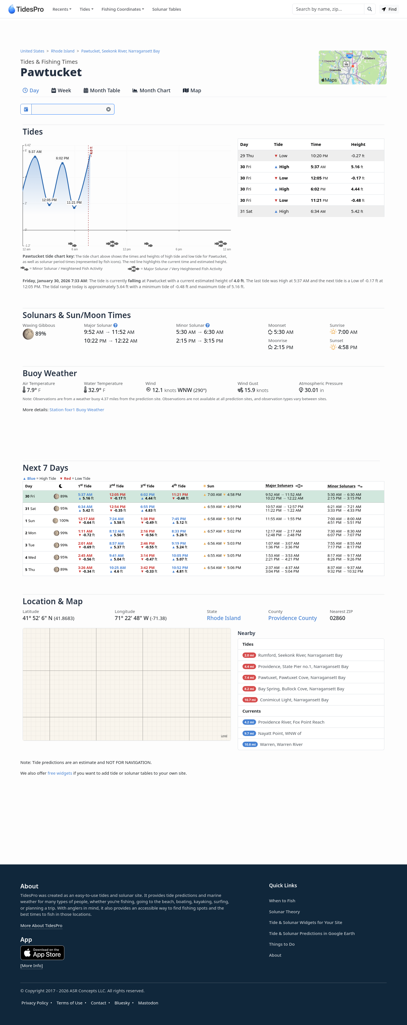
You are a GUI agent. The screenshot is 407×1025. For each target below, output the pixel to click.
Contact (98, 1003)
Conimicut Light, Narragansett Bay (286, 699)
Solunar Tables (166, 9)
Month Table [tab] (102, 90)
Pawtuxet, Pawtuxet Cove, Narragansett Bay (294, 677)
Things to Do (282, 944)
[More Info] (31, 965)
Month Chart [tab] (151, 90)
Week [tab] (61, 90)
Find (389, 9)
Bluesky (122, 1003)
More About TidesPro (41, 925)
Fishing (121, 9)
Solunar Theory (284, 911)
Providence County (292, 618)
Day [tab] (31, 90)
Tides (85, 9)
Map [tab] (192, 90)
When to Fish (282, 900)
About (275, 955)
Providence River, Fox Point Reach (283, 722)
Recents (60, 9)
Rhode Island (63, 51)
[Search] (328, 9)
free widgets (59, 773)
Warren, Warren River (273, 744)
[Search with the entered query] (370, 9)
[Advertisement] (203, 33)
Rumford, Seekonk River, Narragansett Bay (293, 655)
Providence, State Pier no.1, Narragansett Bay (295, 666)
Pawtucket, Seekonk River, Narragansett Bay (120, 51)
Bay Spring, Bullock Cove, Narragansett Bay (293, 688)
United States (32, 51)
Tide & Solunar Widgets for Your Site (305, 922)
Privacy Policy (34, 1003)
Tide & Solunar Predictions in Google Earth (312, 933)
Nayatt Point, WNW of (272, 733)
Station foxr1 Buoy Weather (76, 409)
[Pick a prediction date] (26, 109)
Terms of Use (70, 1003)
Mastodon (148, 1003)
